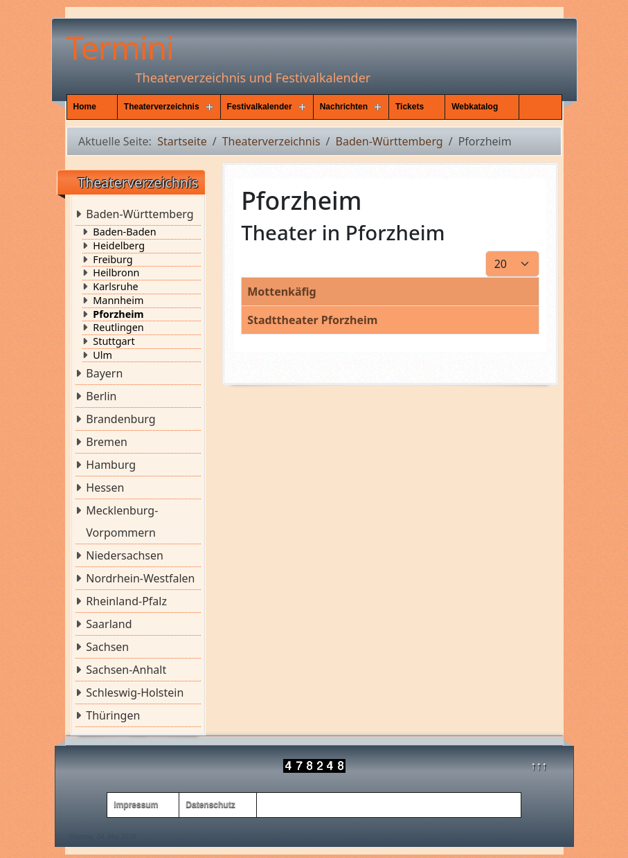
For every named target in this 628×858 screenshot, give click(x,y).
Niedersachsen (124, 555)
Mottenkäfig (281, 291)
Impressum (136, 805)
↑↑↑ (538, 765)
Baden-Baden (124, 232)
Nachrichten (344, 106)
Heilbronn (116, 273)
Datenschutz (210, 805)
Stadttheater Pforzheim (312, 320)
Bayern (104, 373)
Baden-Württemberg (139, 214)
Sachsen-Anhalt (126, 669)
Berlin (101, 396)
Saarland (109, 624)
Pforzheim (118, 314)
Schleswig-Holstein (134, 692)
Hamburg (111, 464)
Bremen (106, 441)
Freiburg (112, 259)
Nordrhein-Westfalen (140, 578)
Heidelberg (119, 246)
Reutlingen (118, 327)
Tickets (409, 106)
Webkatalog (474, 106)
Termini (120, 47)
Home (84, 106)
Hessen (105, 487)
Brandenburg (120, 419)
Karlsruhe (115, 286)
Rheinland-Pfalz (126, 601)
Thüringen (113, 715)
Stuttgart (113, 341)
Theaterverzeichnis (161, 106)
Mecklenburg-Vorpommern (122, 521)
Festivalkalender (259, 106)
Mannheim (118, 300)
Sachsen (107, 646)
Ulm (102, 355)
